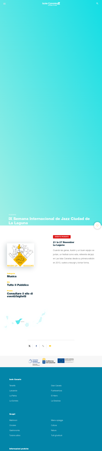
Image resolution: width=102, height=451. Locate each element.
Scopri (12, 414)
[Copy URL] (43, 346)
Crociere (12, 426)
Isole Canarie (15, 380)
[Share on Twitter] (29, 346)
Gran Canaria (56, 386)
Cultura (54, 426)
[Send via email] (50, 346)
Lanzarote (13, 391)
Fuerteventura (56, 391)
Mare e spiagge (57, 420)
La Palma (13, 396)
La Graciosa (55, 401)
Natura (53, 431)
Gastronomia (14, 431)
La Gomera (13, 401)
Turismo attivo (14, 436)
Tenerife (12, 386)
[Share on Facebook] (36, 346)
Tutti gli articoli (56, 436)
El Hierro (54, 396)
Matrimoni (13, 420)
